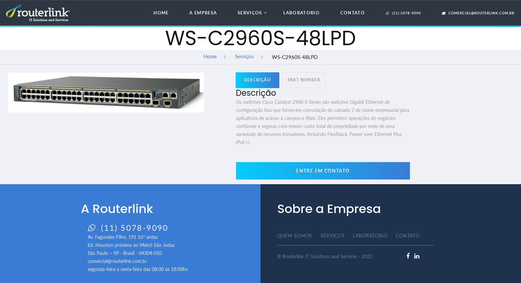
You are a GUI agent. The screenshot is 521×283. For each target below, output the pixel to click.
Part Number (304, 79)
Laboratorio (301, 12)
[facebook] (408, 256)
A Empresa (203, 12)
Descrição (257, 79)
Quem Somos (294, 235)
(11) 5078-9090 (403, 13)
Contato (352, 12)
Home (161, 12)
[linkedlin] (416, 256)
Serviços (250, 12)
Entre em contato (322, 170)
